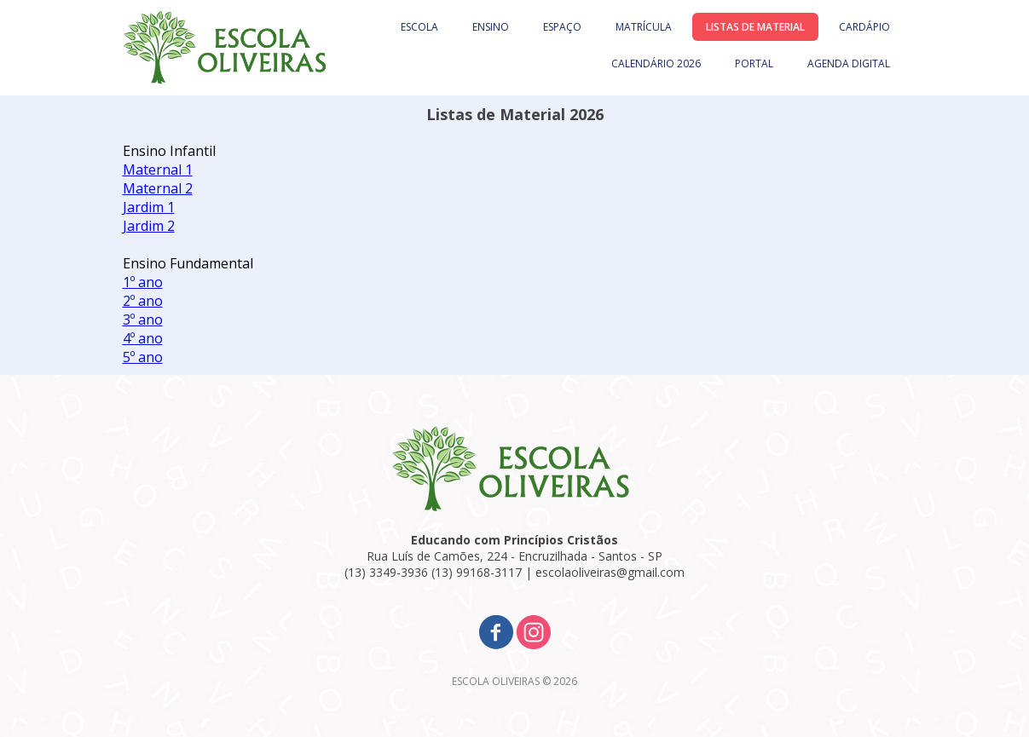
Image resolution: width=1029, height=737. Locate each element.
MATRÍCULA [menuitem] (644, 27)
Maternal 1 (158, 169)
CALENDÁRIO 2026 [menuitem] (656, 63)
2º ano (143, 300)
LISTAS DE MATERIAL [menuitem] (755, 27)
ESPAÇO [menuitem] (562, 27)
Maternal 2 (158, 188)
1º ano (143, 282)
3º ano (143, 319)
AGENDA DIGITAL (848, 63)
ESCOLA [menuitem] (419, 27)
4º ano (143, 338)
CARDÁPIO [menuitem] (864, 27)
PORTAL (754, 63)
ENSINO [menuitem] (490, 27)
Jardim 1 (149, 207)
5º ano (143, 357)
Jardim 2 (149, 225)
